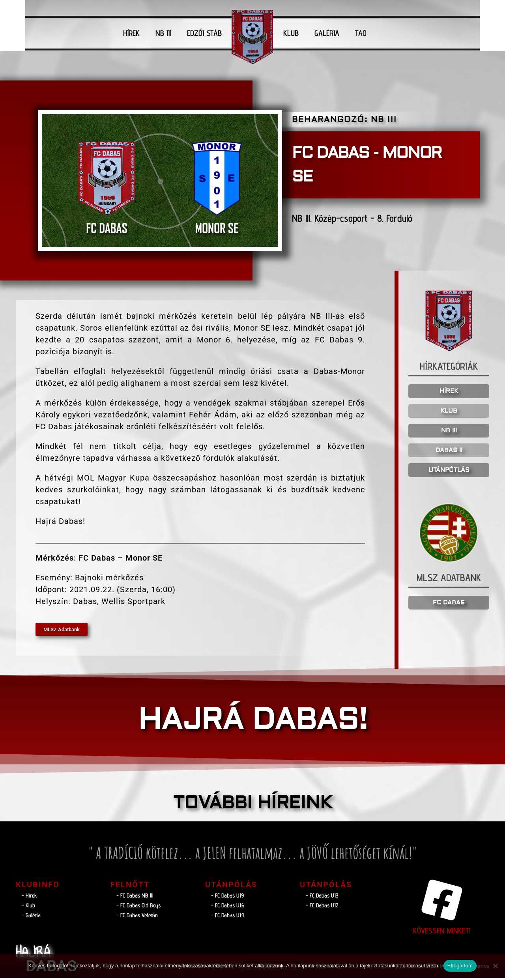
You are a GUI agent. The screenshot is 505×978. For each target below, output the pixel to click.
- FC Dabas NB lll (134, 895)
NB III (163, 33)
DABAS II (449, 450)
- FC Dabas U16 (227, 905)
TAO (361, 33)
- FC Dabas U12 (322, 905)
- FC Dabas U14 (227, 915)
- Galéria (31, 915)
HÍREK (131, 33)
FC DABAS (449, 602)
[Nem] (495, 966)
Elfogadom (460, 966)
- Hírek (29, 895)
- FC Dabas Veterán (137, 915)
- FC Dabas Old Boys (138, 905)
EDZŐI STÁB (204, 33)
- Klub (28, 905)
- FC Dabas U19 (227, 895)
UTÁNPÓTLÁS (448, 470)
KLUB (291, 33)
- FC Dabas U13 (322, 895)
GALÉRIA (326, 33)
